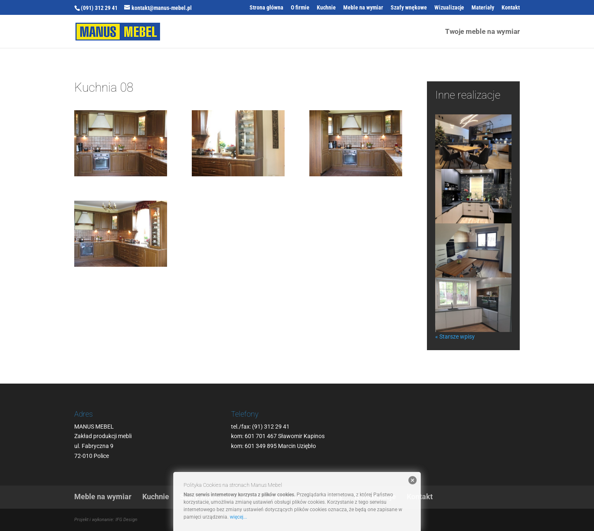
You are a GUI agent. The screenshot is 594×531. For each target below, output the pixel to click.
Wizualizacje (449, 8)
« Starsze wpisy (455, 336)
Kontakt (511, 8)
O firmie (300, 8)
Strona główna (266, 8)
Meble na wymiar (363, 8)
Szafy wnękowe (409, 8)
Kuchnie (326, 8)
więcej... (238, 517)
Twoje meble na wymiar (482, 32)
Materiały (482, 8)
